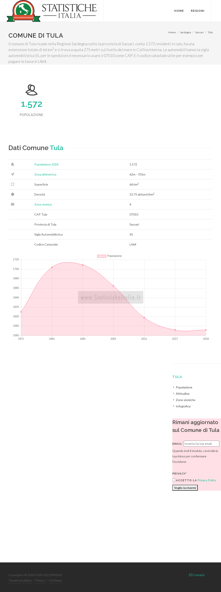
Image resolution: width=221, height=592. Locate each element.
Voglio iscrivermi (185, 488)
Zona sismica (43, 204)
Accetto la (184, 480)
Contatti (196, 575)
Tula (210, 32)
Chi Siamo (55, 580)
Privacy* (179, 473)
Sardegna (185, 32)
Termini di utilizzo (20, 580)
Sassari (199, 32)
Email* (177, 443)
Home (172, 32)
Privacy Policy (207, 480)
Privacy (40, 580)
